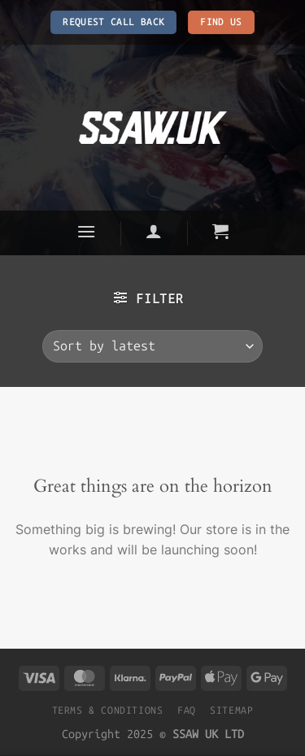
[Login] (154, 231)
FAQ (186, 710)
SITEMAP (231, 710)
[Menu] (86, 231)
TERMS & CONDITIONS (107, 710)
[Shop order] (152, 346)
